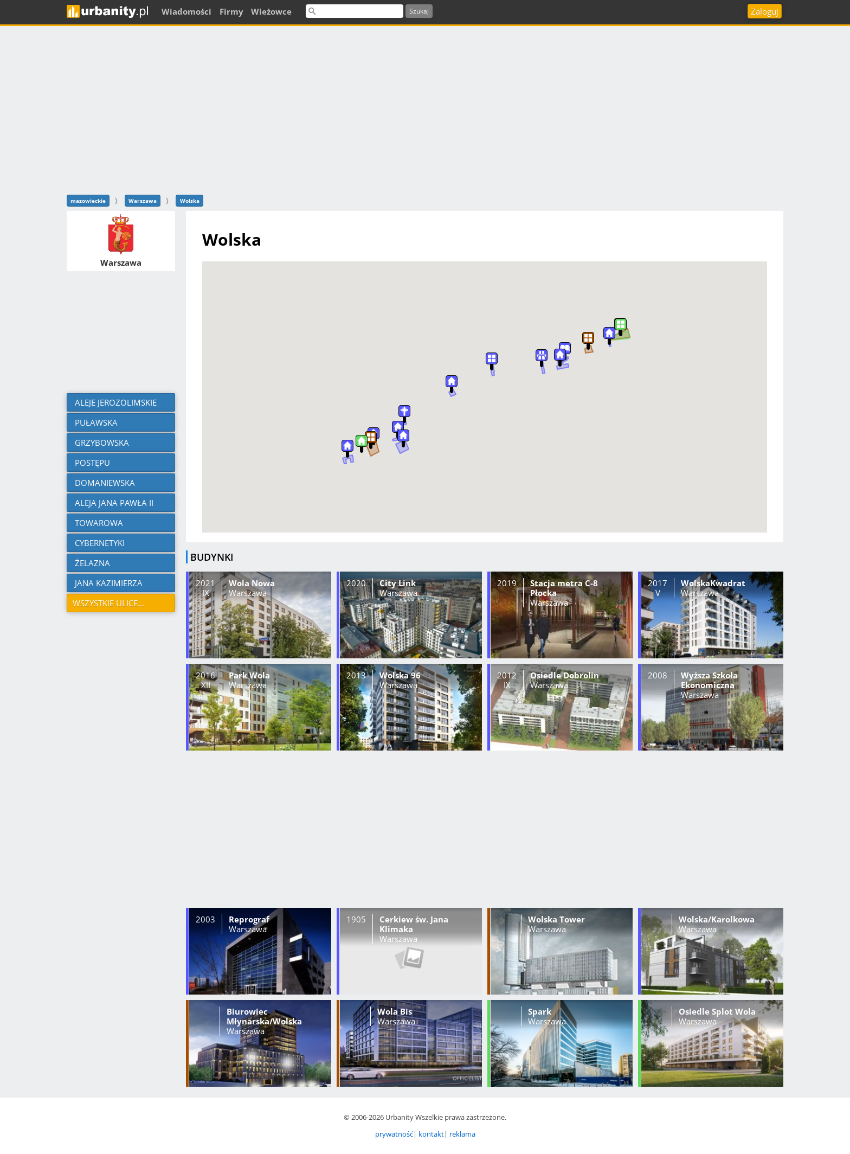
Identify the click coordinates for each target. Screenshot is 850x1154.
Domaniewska (104, 482)
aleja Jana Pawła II (113, 502)
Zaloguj (764, 11)
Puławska (95, 422)
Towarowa (98, 522)
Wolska (189, 200)
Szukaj (419, 11)
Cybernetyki (99, 542)
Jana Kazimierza (108, 583)
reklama (462, 1134)
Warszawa (142, 200)
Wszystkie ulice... (108, 603)
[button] (560, 358)
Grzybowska (101, 442)
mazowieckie (88, 200)
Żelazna (91, 562)
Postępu (91, 462)
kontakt (431, 1134)
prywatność (394, 1134)
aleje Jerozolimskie (115, 402)
